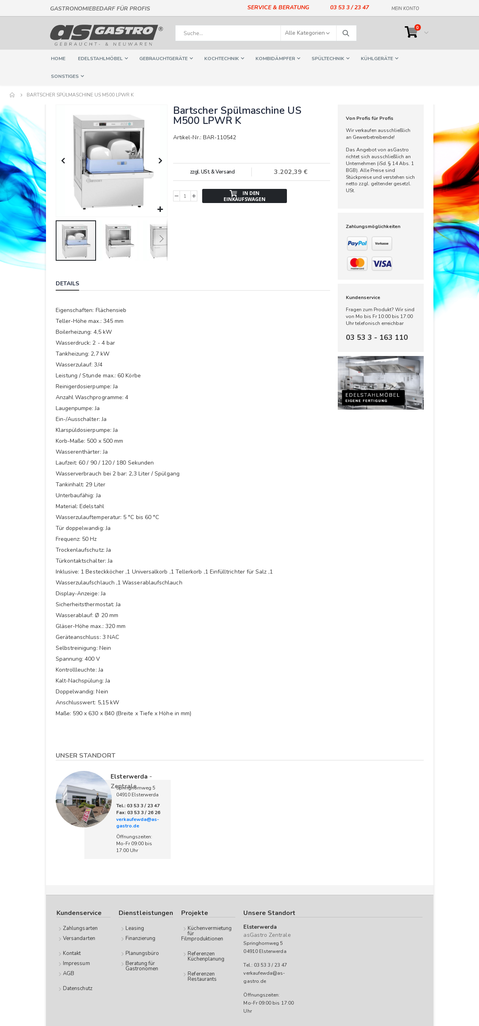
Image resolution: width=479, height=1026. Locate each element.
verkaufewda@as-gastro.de (137, 822)
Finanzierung (141, 937)
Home (12, 95)
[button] (160, 209)
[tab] (73, 284)
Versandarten (79, 937)
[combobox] (266, 33)
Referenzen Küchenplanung (206, 955)
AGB (68, 972)
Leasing (135, 927)
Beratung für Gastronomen (142, 965)
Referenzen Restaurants (202, 975)
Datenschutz (77, 987)
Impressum (76, 962)
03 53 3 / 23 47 (349, 7)
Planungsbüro (142, 952)
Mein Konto (405, 7)
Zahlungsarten (80, 927)
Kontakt (72, 952)
